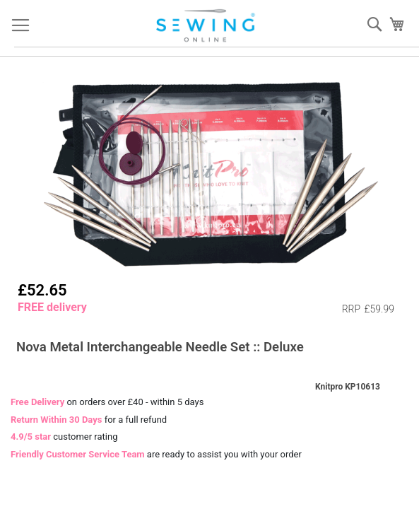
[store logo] (206, 26)
